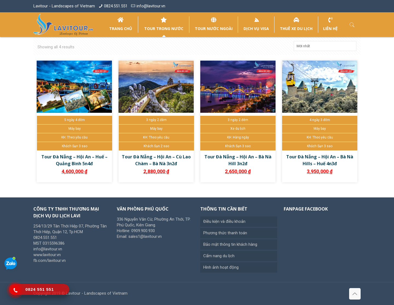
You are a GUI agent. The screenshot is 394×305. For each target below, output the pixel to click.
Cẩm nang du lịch (218, 255)
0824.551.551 (116, 6)
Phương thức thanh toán (225, 232)
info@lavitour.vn (151, 6)
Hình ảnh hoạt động (221, 267)
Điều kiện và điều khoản (224, 221)
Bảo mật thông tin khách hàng (230, 244)
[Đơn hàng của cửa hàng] (325, 46)
